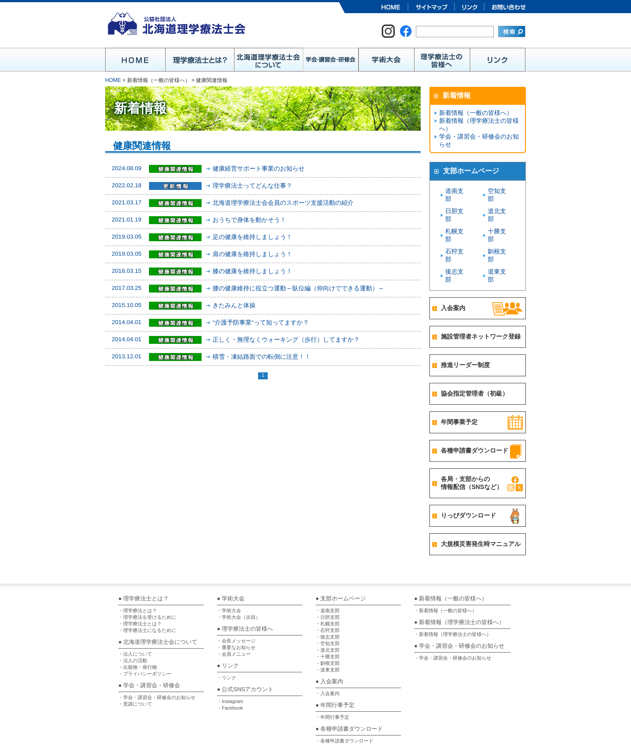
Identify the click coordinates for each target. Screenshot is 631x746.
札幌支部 (456, 215)
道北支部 (499, 203)
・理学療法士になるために (147, 590)
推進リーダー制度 (465, 325)
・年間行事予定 (332, 677)
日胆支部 (456, 203)
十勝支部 (499, 215)
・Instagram (230, 661)
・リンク (226, 638)
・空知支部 (328, 604)
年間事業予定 (459, 382)
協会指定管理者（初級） (474, 353)
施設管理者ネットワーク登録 (481, 296)
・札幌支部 (328, 584)
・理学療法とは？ (137, 571)
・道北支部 (328, 610)
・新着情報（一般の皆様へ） (445, 571)
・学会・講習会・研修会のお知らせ (156, 657)
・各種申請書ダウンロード (344, 701)
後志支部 (456, 240)
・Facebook (230, 668)
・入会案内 (328, 654)
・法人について (135, 614)
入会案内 (453, 268)
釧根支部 (499, 228)
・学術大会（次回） (238, 577)
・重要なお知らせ (236, 607)
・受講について (135, 664)
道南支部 (456, 191)
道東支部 (499, 240)
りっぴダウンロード (468, 475)
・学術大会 (229, 571)
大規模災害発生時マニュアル (481, 504)
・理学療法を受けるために (147, 577)
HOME (113, 80)
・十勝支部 (328, 617)
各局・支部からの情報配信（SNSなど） (472, 443)
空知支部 (499, 191)
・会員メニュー (234, 614)
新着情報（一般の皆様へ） (473, 113)
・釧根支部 (328, 623)
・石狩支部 (328, 590)
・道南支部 (328, 571)
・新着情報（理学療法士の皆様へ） (452, 594)
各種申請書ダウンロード (474, 410)
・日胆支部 (328, 577)
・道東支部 (328, 630)
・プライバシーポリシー (144, 634)
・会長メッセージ (236, 601)
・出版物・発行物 (137, 627)
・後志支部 (328, 597)
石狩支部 (456, 228)
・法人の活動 (132, 621)
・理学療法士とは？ (140, 584)
